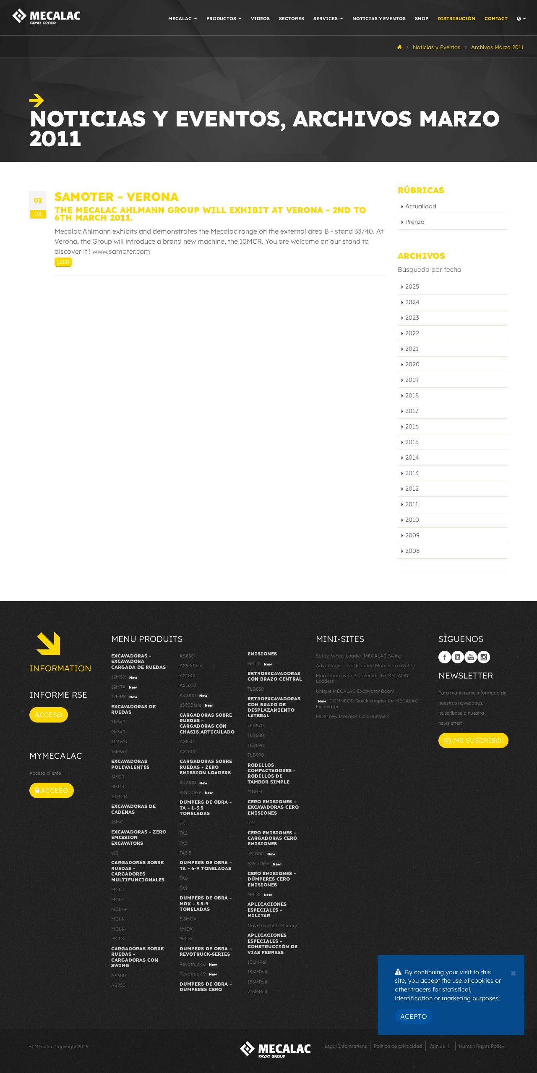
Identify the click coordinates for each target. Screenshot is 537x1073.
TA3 (184, 843)
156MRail (257, 982)
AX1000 (188, 752)
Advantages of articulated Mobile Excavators (366, 665)
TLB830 (256, 689)
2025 (412, 286)
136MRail (257, 972)
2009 (412, 535)
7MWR (118, 722)
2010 (412, 519)
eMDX (261, 663)
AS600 (118, 975)
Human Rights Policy (481, 1046)
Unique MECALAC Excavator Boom (355, 691)
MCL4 (117, 899)
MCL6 (117, 919)
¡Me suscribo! (473, 740)
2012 (412, 488)
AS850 (187, 656)
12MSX (125, 677)
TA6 (184, 878)
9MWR (118, 732)
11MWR (119, 741)
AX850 (187, 741)
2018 (412, 395)
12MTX (125, 687)
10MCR (119, 796)
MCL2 (117, 889)
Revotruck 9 (199, 974)
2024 (412, 302)
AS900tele (191, 665)
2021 (412, 348)
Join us (437, 1046)
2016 (412, 426)
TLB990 (256, 755)
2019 (412, 380)
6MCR (117, 777)
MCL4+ (119, 909)
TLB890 (256, 745)
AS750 (118, 985)
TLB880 (256, 735)
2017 (411, 411)
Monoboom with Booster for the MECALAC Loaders (363, 678)
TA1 (183, 823)
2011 (411, 504)
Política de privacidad (398, 1046)
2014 (412, 457)
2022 (412, 333)
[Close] (513, 972)
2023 (412, 317)
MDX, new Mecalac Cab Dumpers (352, 716)
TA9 (184, 888)
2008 (412, 551)
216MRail (257, 991)
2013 (412, 473)
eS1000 (194, 695)
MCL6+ (119, 929)
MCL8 (117, 939)
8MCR (117, 786)
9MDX (186, 939)
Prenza (415, 222)
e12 (114, 853)
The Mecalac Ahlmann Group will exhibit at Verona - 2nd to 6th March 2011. (210, 214)
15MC (117, 822)
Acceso (49, 714)
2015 (412, 442)
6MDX (186, 929)
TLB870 (256, 725)
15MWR (119, 752)
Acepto (413, 1016)
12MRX (125, 697)
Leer (63, 262)
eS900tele (197, 705)
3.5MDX (188, 919)
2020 (412, 364)
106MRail (258, 962)
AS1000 (188, 676)
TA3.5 (185, 853)
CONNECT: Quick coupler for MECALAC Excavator (367, 703)
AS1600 (188, 685)
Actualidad (420, 206)
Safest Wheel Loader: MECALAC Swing (358, 656)
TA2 (184, 833)
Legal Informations (346, 1046)
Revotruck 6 (199, 964)
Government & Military (272, 925)
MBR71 (255, 791)
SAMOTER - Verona (116, 196)
